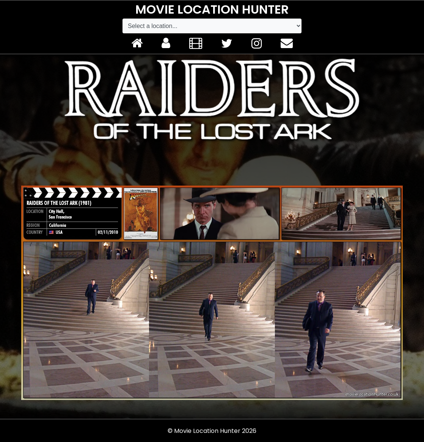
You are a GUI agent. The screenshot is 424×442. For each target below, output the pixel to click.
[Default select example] (212, 26)
